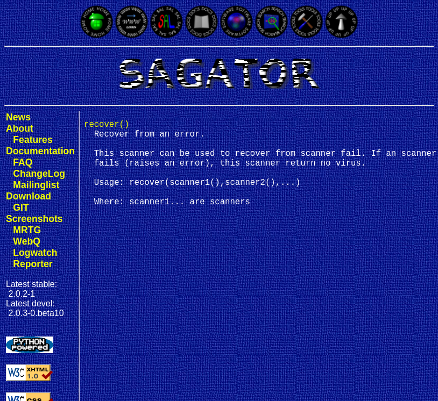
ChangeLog (39, 173)
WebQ (26, 241)
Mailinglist (36, 185)
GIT (21, 207)
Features (32, 139)
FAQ (22, 162)
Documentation (40, 151)
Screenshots (34, 218)
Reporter (32, 264)
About (19, 128)
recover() (106, 126)
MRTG (27, 230)
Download (28, 196)
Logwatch (35, 252)
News (18, 117)
